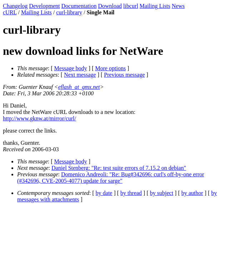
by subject (161, 193)
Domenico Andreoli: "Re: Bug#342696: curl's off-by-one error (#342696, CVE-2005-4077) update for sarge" (110, 177)
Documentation (79, 6)
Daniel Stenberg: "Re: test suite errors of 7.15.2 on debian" (118, 168)
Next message (80, 75)
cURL (10, 12)
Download (110, 6)
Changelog (15, 6)
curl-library (69, 12)
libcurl (130, 6)
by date (104, 193)
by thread (131, 193)
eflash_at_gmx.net (79, 87)
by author (192, 193)
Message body (70, 68)
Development (44, 6)
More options (110, 68)
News (178, 6)
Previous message (124, 75)
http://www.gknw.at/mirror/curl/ (39, 118)
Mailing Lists (155, 6)
